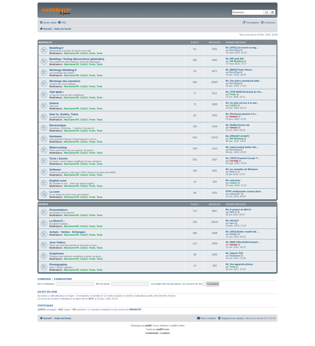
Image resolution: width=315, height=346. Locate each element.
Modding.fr (45, 42)
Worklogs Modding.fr (63, 70)
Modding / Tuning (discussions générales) (76, 59)
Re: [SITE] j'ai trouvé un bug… (242, 47)
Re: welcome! (233, 180)
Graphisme (56, 253)
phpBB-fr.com (162, 329)
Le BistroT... (57, 220)
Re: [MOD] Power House (239, 69)
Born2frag (235, 50)
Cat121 (84, 53)
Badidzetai (235, 255)
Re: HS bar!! (232, 220)
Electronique (57, 125)
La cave (54, 191)
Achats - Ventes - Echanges (67, 232)
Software (55, 169)
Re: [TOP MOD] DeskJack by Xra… (244, 92)
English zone (57, 180)
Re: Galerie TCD (234, 253)
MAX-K (233, 171)
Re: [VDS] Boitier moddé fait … (242, 231)
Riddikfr (233, 234)
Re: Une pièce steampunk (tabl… (243, 81)
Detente (43, 204)
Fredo (92, 53)
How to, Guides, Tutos (63, 114)
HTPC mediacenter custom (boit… (244, 191)
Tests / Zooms (58, 158)
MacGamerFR (71, 53)
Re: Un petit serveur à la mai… (242, 103)
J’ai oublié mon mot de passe (165, 284)
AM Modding (236, 61)
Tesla (99, 53)
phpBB (148, 326)
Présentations (58, 209)
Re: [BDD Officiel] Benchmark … (243, 242)
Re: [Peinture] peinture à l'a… (242, 114)
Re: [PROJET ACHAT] (237, 136)
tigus (232, 223)
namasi (234, 116)
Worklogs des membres (64, 81)
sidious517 (235, 194)
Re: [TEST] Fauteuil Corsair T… (243, 158)
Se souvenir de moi (193, 284)
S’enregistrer (63, 279)
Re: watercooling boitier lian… (242, 147)
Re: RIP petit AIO (235, 58)
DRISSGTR (135, 309)
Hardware (55, 136)
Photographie (58, 264)
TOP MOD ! (56, 92)
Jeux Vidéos (57, 242)
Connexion (44, 279)
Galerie (54, 103)
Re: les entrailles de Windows (242, 169)
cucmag (234, 160)
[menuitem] (62, 22)
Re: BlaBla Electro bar (238, 125)
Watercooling (58, 147)
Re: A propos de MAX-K (238, 209)
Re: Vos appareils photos (239, 264)
